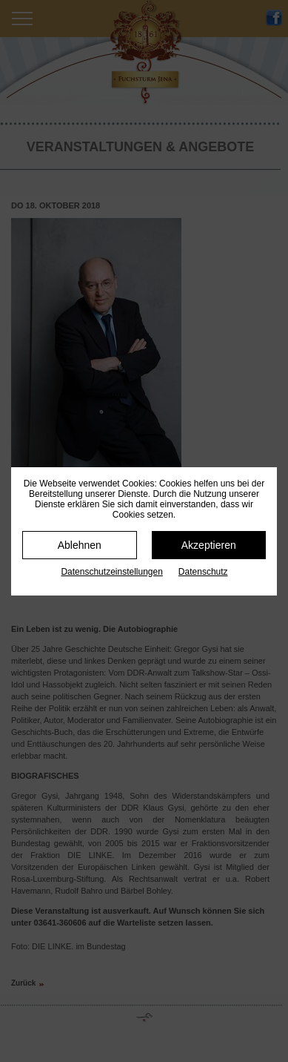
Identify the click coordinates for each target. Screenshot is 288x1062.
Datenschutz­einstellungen (111, 572)
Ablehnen (79, 545)
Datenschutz (203, 572)
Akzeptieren (208, 545)
